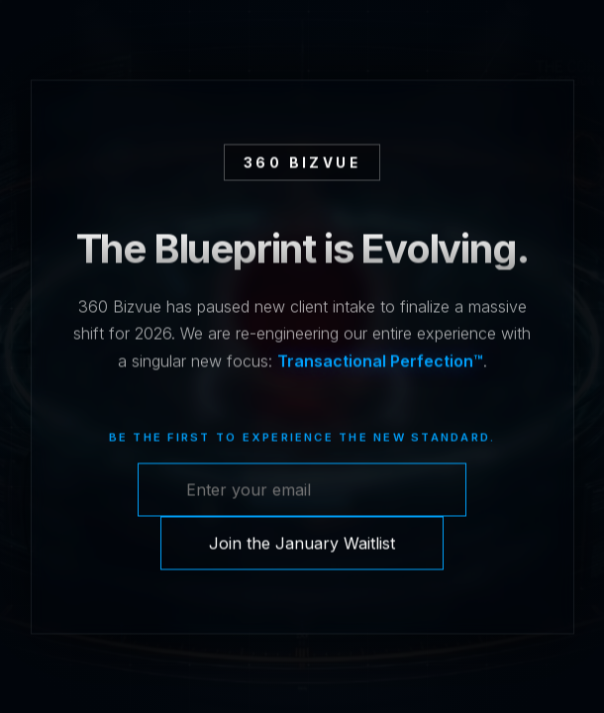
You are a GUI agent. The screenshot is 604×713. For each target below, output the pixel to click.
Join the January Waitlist (302, 544)
